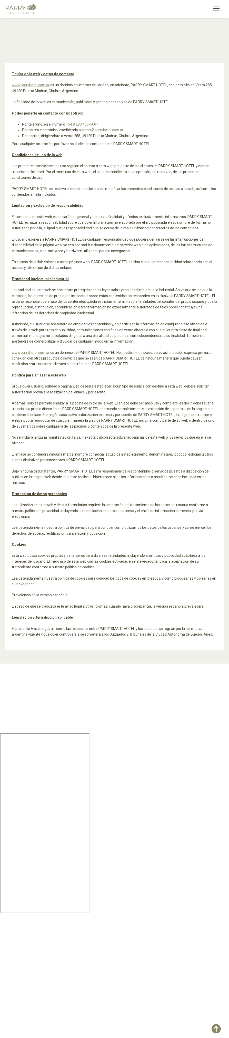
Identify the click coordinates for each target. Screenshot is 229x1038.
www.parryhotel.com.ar (30, 85)
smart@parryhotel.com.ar (102, 130)
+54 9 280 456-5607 (82, 124)
